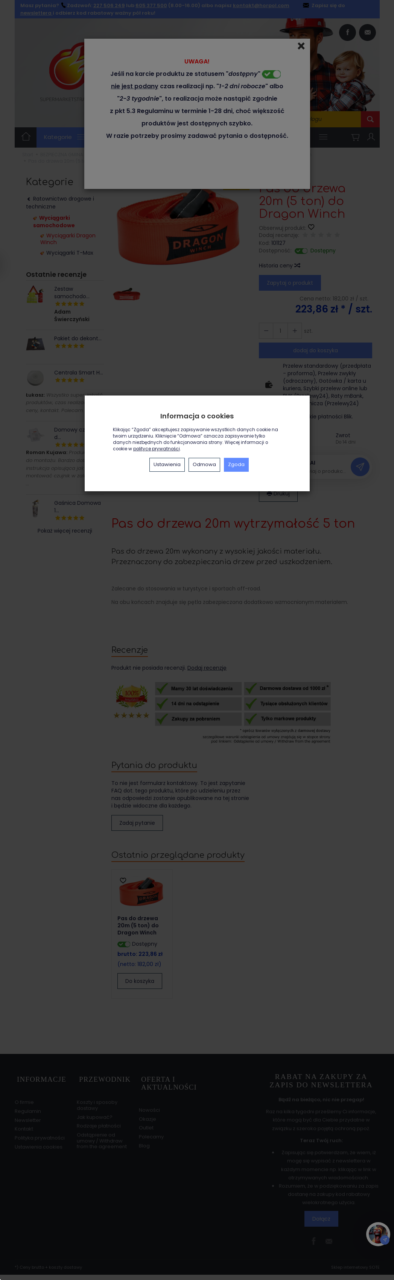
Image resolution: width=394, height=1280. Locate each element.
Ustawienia (167, 464)
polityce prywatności (156, 449)
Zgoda (236, 464)
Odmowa (204, 464)
